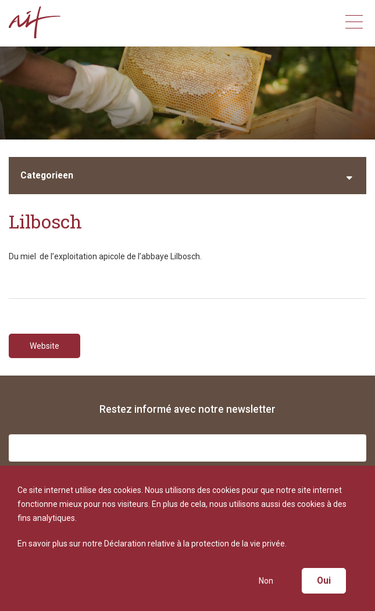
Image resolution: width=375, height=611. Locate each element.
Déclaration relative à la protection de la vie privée (194, 543)
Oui (324, 580)
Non (266, 580)
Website (44, 346)
